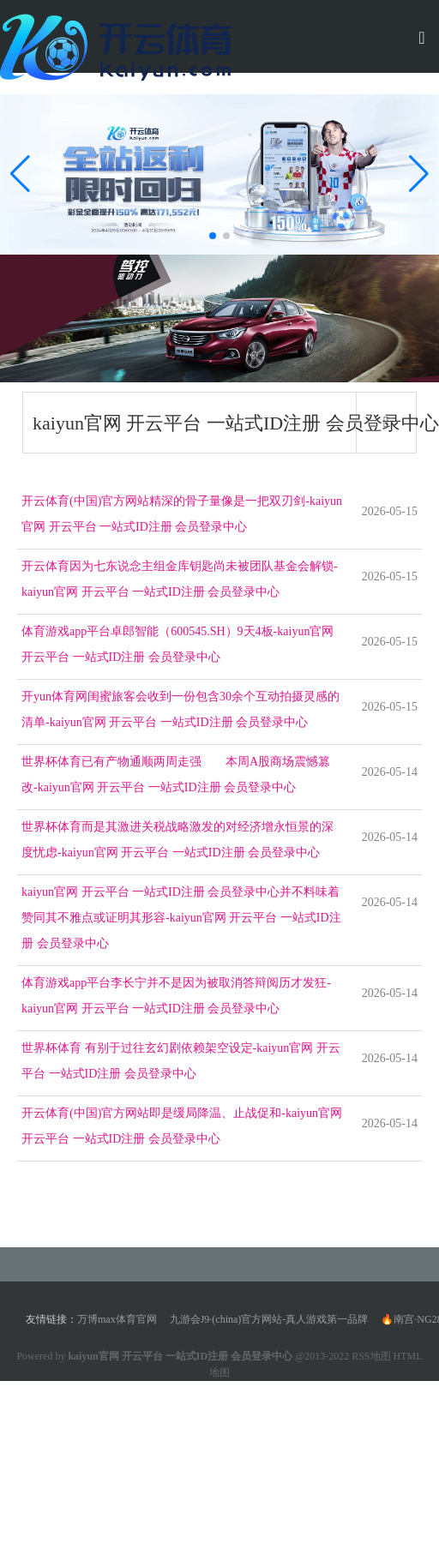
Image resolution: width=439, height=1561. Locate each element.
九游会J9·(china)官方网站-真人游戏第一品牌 (269, 1319)
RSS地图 (371, 1356)
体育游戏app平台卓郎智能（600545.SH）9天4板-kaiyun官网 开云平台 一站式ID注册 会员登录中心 (177, 644)
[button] (418, 174)
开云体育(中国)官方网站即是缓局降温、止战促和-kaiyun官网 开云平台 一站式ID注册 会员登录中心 (181, 1126)
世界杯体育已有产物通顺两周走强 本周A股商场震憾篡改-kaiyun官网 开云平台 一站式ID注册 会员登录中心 (175, 774)
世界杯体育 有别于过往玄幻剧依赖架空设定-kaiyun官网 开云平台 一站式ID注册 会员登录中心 (180, 1061)
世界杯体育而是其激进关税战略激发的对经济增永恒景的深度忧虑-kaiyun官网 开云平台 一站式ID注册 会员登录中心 (177, 839)
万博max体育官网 (117, 1319)
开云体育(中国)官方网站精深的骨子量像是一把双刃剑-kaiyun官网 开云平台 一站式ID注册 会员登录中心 (181, 514)
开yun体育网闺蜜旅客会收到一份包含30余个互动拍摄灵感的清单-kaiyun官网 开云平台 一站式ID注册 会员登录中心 (180, 709)
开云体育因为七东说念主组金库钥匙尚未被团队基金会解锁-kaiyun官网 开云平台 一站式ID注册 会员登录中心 (179, 579)
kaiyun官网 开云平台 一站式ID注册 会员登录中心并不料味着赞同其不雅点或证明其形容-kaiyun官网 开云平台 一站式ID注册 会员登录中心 (181, 918)
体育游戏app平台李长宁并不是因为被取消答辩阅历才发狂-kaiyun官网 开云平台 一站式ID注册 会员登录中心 (176, 995)
